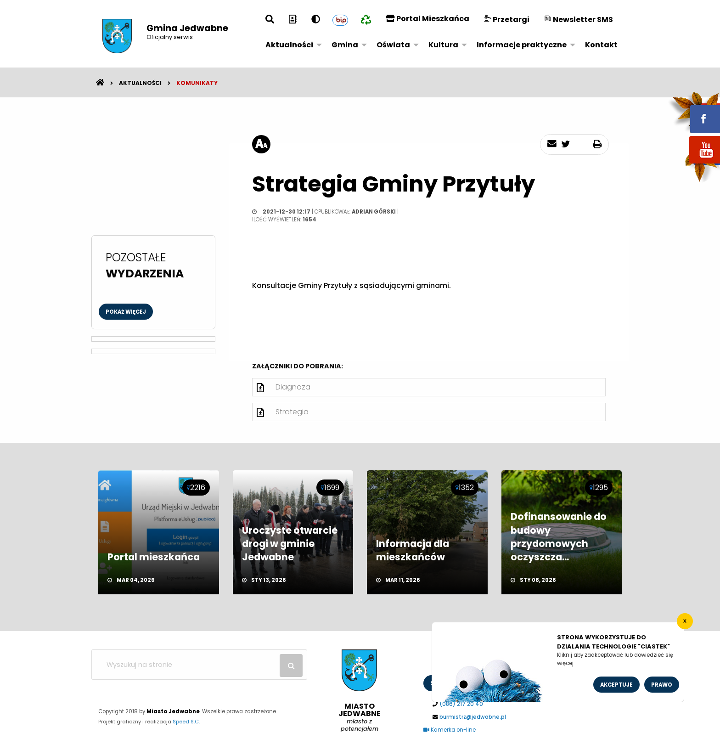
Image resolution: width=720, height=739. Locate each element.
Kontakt (601, 44)
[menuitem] (291, 44)
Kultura (443, 44)
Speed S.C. (186, 721)
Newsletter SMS (578, 19)
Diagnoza (293, 387)
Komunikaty (197, 83)
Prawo (661, 684)
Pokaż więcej (126, 312)
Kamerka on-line (449, 729)
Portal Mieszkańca (427, 18)
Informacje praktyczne (522, 44)
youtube (694, 164)
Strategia (292, 411)
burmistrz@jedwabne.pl (472, 717)
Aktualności (289, 44)
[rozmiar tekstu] (261, 144)
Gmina (345, 44)
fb (694, 112)
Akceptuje (616, 684)
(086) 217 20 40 (461, 704)
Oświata (393, 44)
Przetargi (506, 19)
